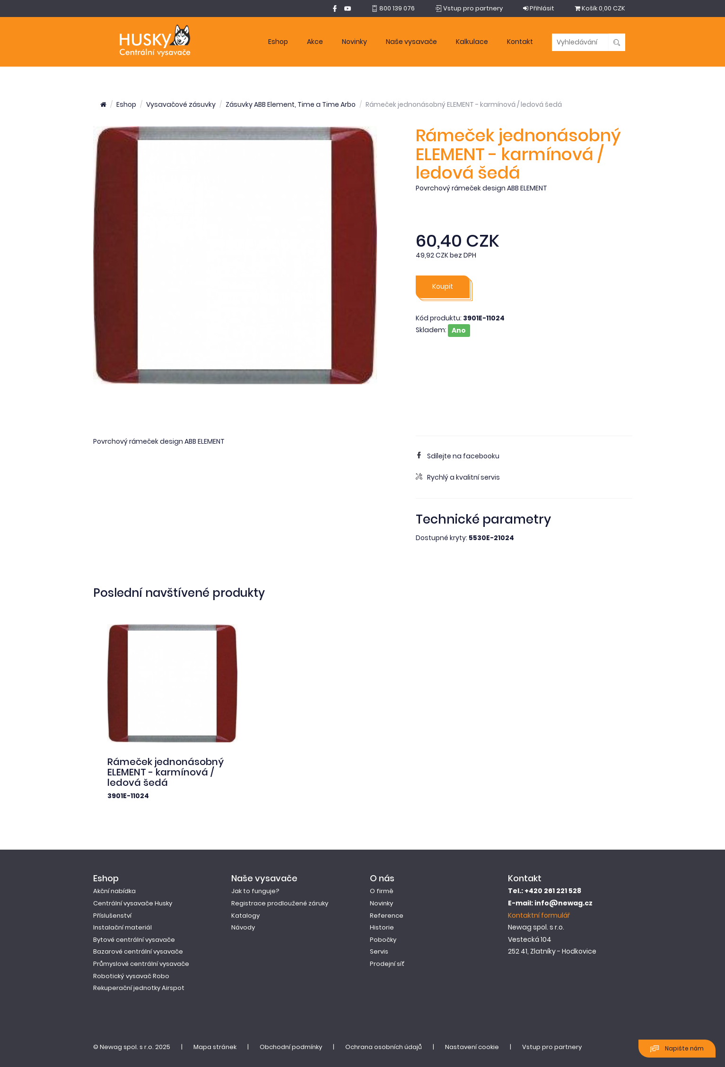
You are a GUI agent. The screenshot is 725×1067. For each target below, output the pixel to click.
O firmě (381, 890)
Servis (379, 951)
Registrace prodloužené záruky (279, 903)
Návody (243, 927)
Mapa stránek (214, 1046)
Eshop (278, 41)
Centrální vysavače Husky (132, 903)
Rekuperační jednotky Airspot (138, 987)
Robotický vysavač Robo (131, 976)
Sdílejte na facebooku (457, 456)
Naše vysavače (411, 41)
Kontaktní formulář (539, 915)
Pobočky (383, 939)
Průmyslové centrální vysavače (141, 963)
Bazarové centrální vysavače (138, 951)
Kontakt (520, 41)
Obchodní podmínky (291, 1046)
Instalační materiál (122, 927)
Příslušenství (112, 915)
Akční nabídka (114, 890)
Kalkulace (472, 41)
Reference (386, 915)
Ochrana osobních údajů (383, 1046)
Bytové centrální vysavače (134, 939)
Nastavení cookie (472, 1046)
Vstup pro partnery (552, 1046)
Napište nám (677, 1048)
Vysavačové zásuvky (181, 104)
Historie (382, 927)
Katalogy (245, 915)
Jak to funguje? (255, 890)
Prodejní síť (387, 963)
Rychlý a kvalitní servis (458, 477)
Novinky (354, 41)
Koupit (442, 286)
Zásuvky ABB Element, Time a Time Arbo (291, 104)
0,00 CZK (600, 8)
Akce (315, 41)
